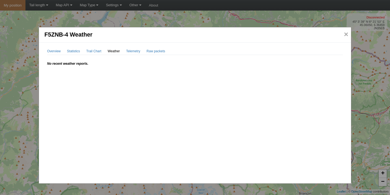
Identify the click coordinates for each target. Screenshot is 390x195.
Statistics (73, 51)
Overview (54, 51)
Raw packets (156, 51)
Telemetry (133, 51)
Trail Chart (94, 51)
